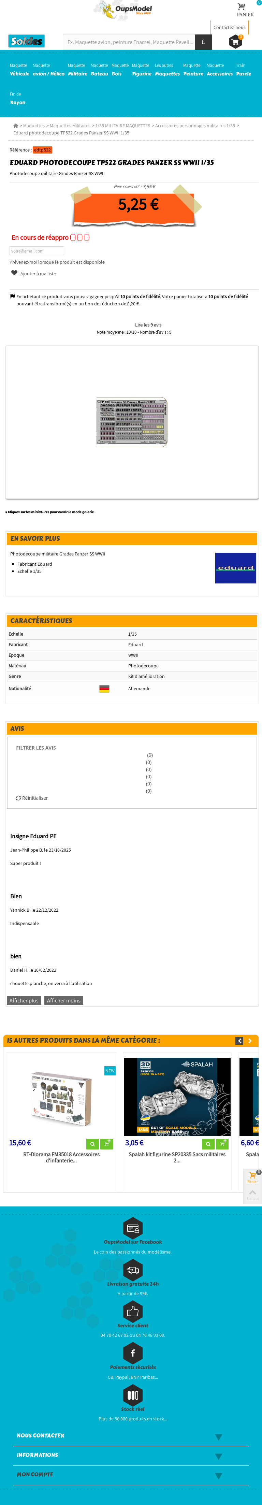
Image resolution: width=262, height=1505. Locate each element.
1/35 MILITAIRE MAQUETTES (123, 125)
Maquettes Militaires (70, 125)
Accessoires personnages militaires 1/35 (195, 125)
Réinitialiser (32, 798)
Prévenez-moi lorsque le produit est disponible (57, 262)
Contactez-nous (230, 27)
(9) (149, 755)
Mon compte (35, 1474)
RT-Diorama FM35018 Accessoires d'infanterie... (61, 1158)
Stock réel (132, 1409)
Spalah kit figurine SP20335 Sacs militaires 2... (177, 1158)
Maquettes (34, 125)
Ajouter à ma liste (33, 274)
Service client (132, 1325)
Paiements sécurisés (133, 1367)
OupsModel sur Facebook (133, 1242)
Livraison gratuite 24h (133, 1284)
